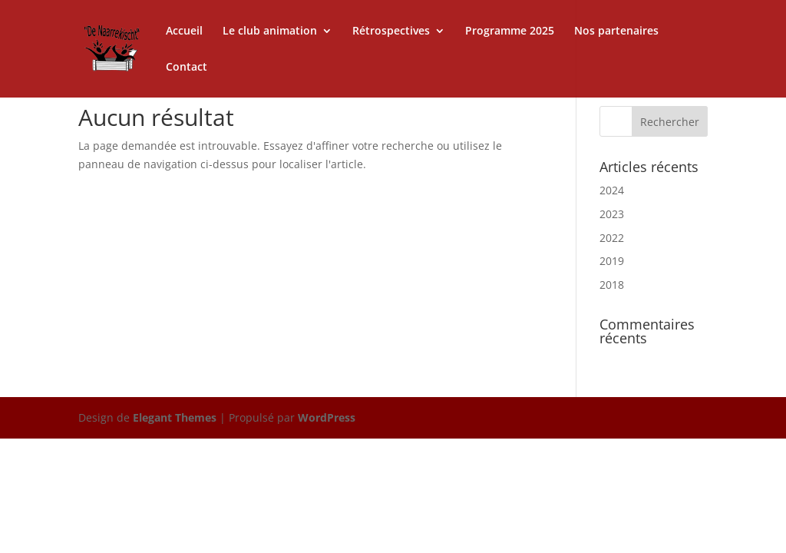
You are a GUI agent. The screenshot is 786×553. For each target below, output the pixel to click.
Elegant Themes (174, 417)
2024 (611, 190)
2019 (611, 260)
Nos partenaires (616, 31)
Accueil (184, 31)
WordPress (326, 417)
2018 (611, 284)
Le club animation (270, 31)
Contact (186, 67)
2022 (611, 237)
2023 (611, 214)
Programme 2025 (509, 31)
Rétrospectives (391, 31)
